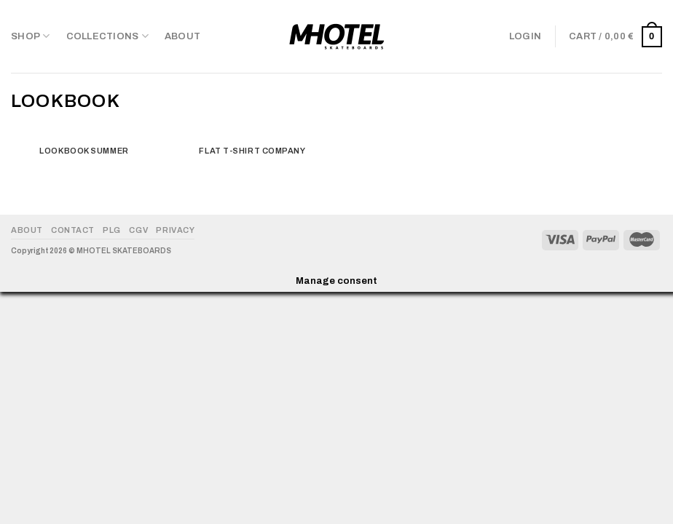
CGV (138, 230)
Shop (30, 36)
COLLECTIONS (107, 36)
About (182, 36)
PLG (112, 230)
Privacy (175, 230)
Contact (73, 230)
